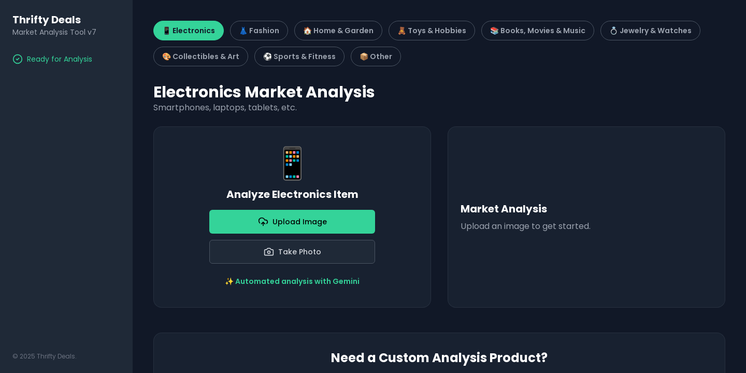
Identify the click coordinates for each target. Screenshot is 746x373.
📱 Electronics (188, 30)
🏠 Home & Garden (338, 30)
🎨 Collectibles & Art (200, 56)
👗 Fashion (259, 30)
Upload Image (292, 222)
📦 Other (376, 56)
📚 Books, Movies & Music (537, 30)
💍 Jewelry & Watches (650, 30)
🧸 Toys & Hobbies (431, 30)
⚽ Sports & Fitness (299, 56)
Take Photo (292, 252)
